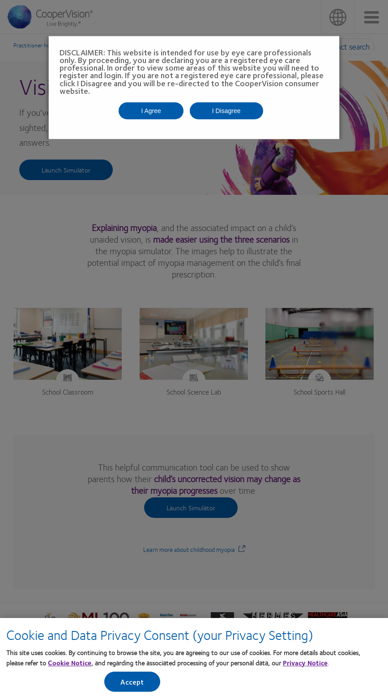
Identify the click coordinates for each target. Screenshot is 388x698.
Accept (132, 683)
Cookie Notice (69, 664)
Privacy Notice (305, 664)
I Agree (151, 110)
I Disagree (226, 110)
